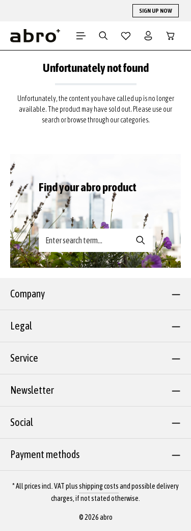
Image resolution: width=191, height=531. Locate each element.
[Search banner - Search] (141, 240)
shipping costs (99, 486)
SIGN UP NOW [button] (155, 10)
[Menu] (81, 36)
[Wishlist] (126, 36)
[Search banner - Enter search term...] (84, 240)
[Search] (103, 36)
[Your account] (148, 36)
